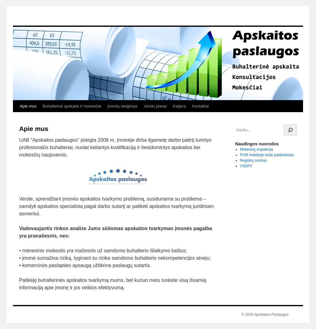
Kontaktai (200, 106)
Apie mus (28, 106)
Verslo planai (155, 106)
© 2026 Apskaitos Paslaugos (265, 314)
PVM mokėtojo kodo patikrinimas (267, 155)
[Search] (290, 130)
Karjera (179, 106)
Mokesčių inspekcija (256, 149)
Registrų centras (253, 160)
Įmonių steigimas (122, 106)
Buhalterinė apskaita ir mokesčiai (72, 106)
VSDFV (246, 166)
